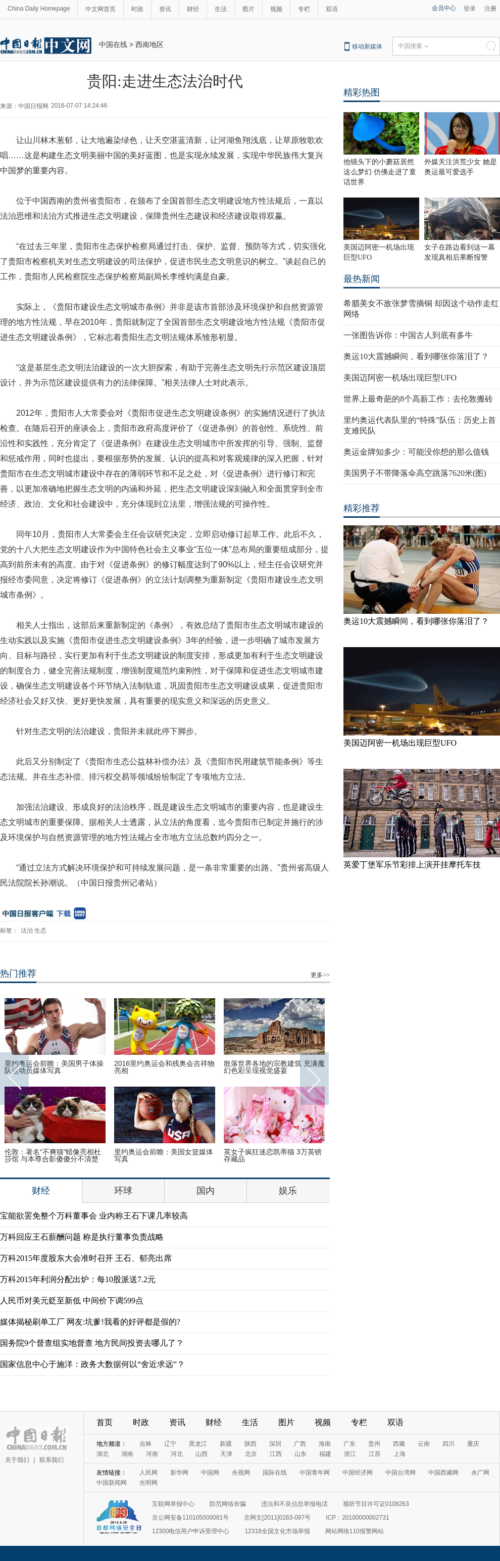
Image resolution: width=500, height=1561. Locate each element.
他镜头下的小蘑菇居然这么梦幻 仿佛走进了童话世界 (379, 172)
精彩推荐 (361, 508)
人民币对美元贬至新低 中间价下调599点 (71, 1300)
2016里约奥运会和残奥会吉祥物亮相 (164, 1067)
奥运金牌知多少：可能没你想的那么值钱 (416, 452)
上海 (399, 1453)
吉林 (145, 1443)
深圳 (275, 1443)
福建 (325, 1453)
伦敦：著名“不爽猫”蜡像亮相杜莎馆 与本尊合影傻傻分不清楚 (53, 1155)
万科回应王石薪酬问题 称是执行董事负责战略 (82, 1237)
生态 (40, 930)
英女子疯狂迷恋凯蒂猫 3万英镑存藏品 (273, 1155)
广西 (300, 1443)
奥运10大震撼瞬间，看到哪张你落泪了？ (416, 356)
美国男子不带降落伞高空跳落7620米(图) (414, 473)
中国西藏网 (443, 1472)
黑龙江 (198, 1443)
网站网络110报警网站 (354, 1531)
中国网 (210, 1472)
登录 (470, 8)
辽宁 (170, 1443)
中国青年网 (314, 1472)
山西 (201, 1453)
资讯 (165, 9)
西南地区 (149, 44)
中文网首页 (100, 9)
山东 (300, 1453)
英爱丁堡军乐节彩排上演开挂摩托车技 (412, 864)
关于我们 (17, 1460)
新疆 (226, 1443)
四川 (448, 1443)
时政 (137, 9)
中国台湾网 (400, 1472)
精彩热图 (361, 92)
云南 (424, 1443)
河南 (152, 1453)
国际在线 (275, 1472)
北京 (251, 1453)
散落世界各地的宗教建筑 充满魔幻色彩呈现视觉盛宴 (274, 1067)
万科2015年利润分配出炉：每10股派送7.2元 (78, 1279)
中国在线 (113, 44)
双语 (332, 9)
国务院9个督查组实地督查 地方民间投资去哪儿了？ (92, 1343)
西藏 (399, 1443)
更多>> (320, 975)
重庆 (473, 1443)
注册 (490, 8)
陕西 (250, 1443)
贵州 (374, 1443)
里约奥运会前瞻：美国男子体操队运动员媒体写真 (54, 1067)
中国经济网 (357, 1472)
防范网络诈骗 (228, 1503)
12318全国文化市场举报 (277, 1531)
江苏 (375, 1453)
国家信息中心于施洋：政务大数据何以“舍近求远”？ (92, 1364)
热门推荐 (18, 973)
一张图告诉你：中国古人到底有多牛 (408, 335)
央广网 (480, 1472)
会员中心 (444, 8)
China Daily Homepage (39, 8)
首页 (104, 1422)
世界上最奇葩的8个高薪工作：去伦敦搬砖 (418, 399)
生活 (221, 9)
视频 (276, 9)
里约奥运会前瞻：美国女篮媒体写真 (163, 1155)
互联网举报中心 (173, 1503)
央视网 (241, 1472)
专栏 (304, 9)
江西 (276, 1453)
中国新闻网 (111, 1482)
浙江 (350, 1453)
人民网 (148, 1472)
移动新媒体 (367, 46)
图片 (248, 9)
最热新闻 (361, 279)
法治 (27, 930)
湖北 (102, 1453)
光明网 (148, 1482)
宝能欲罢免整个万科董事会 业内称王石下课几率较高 (94, 1215)
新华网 (179, 1472)
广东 (349, 1443)
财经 (193, 9)
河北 (177, 1453)
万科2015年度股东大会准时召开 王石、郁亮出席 (86, 1258)
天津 (226, 1453)
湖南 (127, 1453)
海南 (325, 1443)
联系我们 (51, 1460)
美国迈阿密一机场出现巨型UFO (400, 377)
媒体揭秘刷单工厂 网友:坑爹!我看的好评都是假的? (90, 1322)
